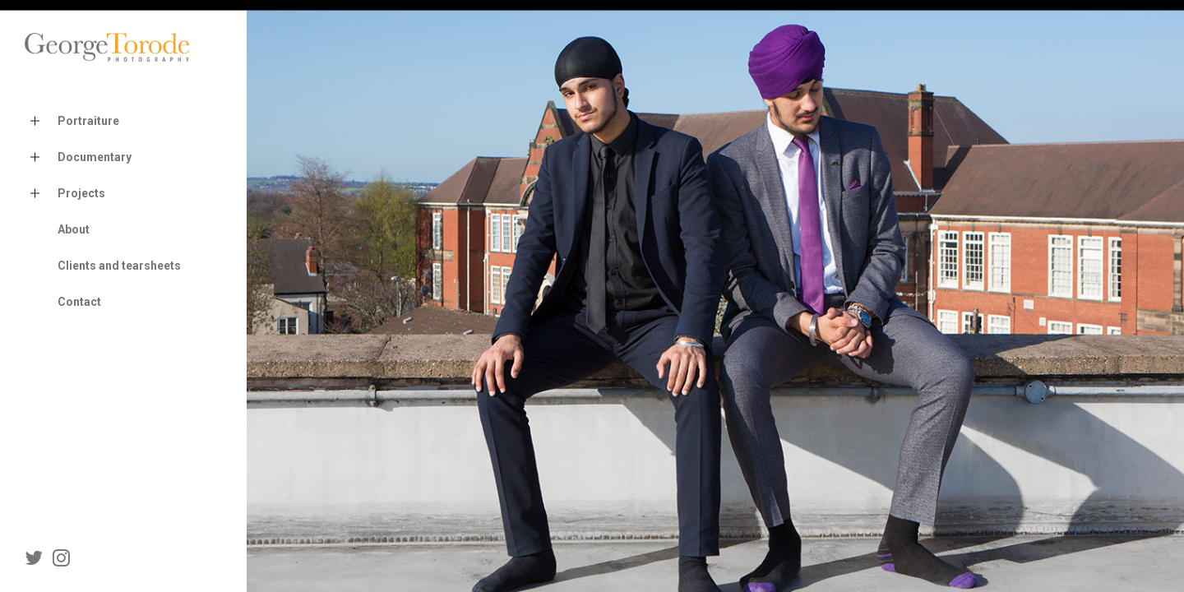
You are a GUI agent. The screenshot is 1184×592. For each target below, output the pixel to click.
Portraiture (72, 121)
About (74, 229)
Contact (79, 301)
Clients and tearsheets (119, 265)
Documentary (78, 157)
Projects (65, 193)
